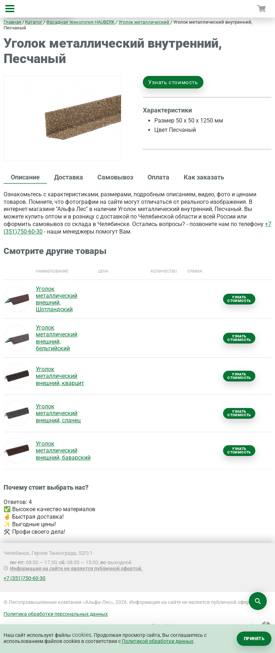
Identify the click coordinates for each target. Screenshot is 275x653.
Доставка (68, 177)
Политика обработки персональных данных (56, 614)
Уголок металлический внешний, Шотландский (56, 299)
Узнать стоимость (173, 82)
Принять (254, 638)
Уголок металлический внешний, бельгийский (56, 338)
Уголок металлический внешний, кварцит (60, 376)
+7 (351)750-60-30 (24, 578)
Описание (25, 177)
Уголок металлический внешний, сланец (58, 413)
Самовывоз (115, 177)
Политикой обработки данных (157, 641)
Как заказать (204, 177)
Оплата (158, 177)
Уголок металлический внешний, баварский (63, 450)
